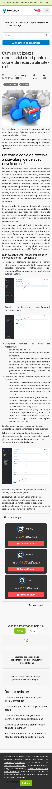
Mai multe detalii (37, 605)
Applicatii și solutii (39, 22)
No (47, 2)
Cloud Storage (14, 25)
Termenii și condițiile (14, 762)
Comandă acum (26, 543)
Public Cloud (11, 84)
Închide (26, 783)
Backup (25, 84)
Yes (41, 2)
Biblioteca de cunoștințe (16, 22)
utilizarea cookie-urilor (15, 765)
